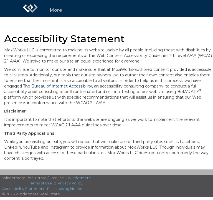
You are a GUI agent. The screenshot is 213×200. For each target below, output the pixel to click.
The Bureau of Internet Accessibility (57, 86)
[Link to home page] (30, 8)
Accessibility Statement (23, 188)
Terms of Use (40, 183)
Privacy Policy (70, 183)
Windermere (79, 178)
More (56, 10)
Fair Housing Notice (64, 188)
